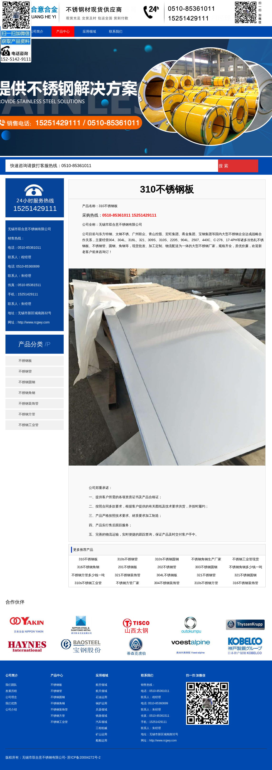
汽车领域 (101, 722)
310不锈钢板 (108, 206)
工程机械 (101, 728)
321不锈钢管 (206, 575)
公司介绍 (11, 709)
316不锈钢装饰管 (245, 583)
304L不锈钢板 (167, 575)
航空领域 (101, 684)
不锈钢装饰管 (28, 403)
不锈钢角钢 (27, 393)
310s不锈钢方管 (206, 583)
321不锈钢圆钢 (245, 575)
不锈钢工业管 (28, 425)
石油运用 (101, 697)
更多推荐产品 (83, 549)
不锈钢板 (25, 361)
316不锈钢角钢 (88, 567)
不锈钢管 (25, 371)
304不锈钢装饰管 (167, 583)
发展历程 (11, 691)
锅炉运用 (101, 703)
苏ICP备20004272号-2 (83, 757)
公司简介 (36, 31)
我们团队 (11, 684)
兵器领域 (101, 709)
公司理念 (11, 697)
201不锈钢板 (127, 567)
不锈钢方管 (27, 414)
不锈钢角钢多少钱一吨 (245, 567)
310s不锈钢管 (127, 559)
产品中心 (63, 31)
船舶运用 (101, 740)
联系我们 (115, 31)
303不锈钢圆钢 (206, 567)
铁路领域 (101, 715)
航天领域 (101, 691)
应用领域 (89, 31)
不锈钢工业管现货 (245, 559)
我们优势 (11, 703)
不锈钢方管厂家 (127, 583)
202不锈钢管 (166, 567)
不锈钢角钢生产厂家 (206, 559)
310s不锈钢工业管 (88, 583)
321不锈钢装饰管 (127, 575)
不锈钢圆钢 (27, 382)
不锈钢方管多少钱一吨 (88, 575)
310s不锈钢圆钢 (167, 559)
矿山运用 (101, 734)
